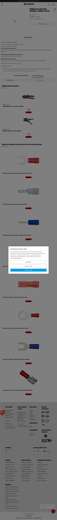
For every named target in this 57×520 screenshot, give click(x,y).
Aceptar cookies (28, 270)
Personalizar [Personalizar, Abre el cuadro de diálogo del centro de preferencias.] (28, 262)
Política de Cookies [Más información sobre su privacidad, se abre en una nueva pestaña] (17, 258)
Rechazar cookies (28, 266)
